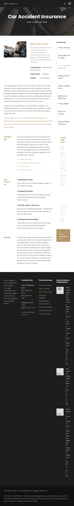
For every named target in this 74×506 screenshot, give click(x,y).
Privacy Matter (63, 104)
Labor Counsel (44, 289)
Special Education (45, 292)
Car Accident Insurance (64, 67)
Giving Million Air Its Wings (64, 56)
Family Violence (64, 48)
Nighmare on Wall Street (63, 97)
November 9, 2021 (67, 465)
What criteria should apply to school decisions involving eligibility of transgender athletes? (68, 433)
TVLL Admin (67, 362)
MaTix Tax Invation (61, 112)
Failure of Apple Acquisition (63, 123)
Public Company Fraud (64, 87)
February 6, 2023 (67, 393)
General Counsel (45, 285)
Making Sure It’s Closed (64, 77)
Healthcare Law (45, 314)
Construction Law (45, 310)
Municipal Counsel (45, 307)
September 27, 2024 (67, 353)
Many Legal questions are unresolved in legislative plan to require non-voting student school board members (68, 316)
